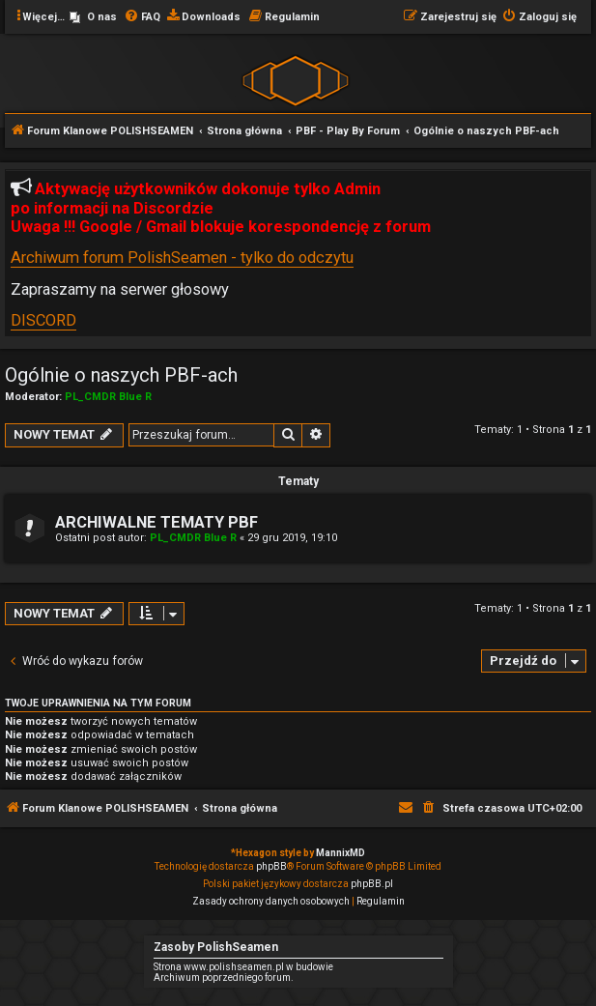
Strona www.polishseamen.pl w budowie (243, 967)
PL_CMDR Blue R (108, 396)
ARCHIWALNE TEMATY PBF (156, 522)
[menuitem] (93, 17)
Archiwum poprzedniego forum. (224, 977)
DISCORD (43, 320)
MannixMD (340, 853)
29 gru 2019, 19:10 (292, 538)
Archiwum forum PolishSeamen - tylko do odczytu (182, 257)
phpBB (271, 866)
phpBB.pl (372, 883)
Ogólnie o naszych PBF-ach (121, 375)
